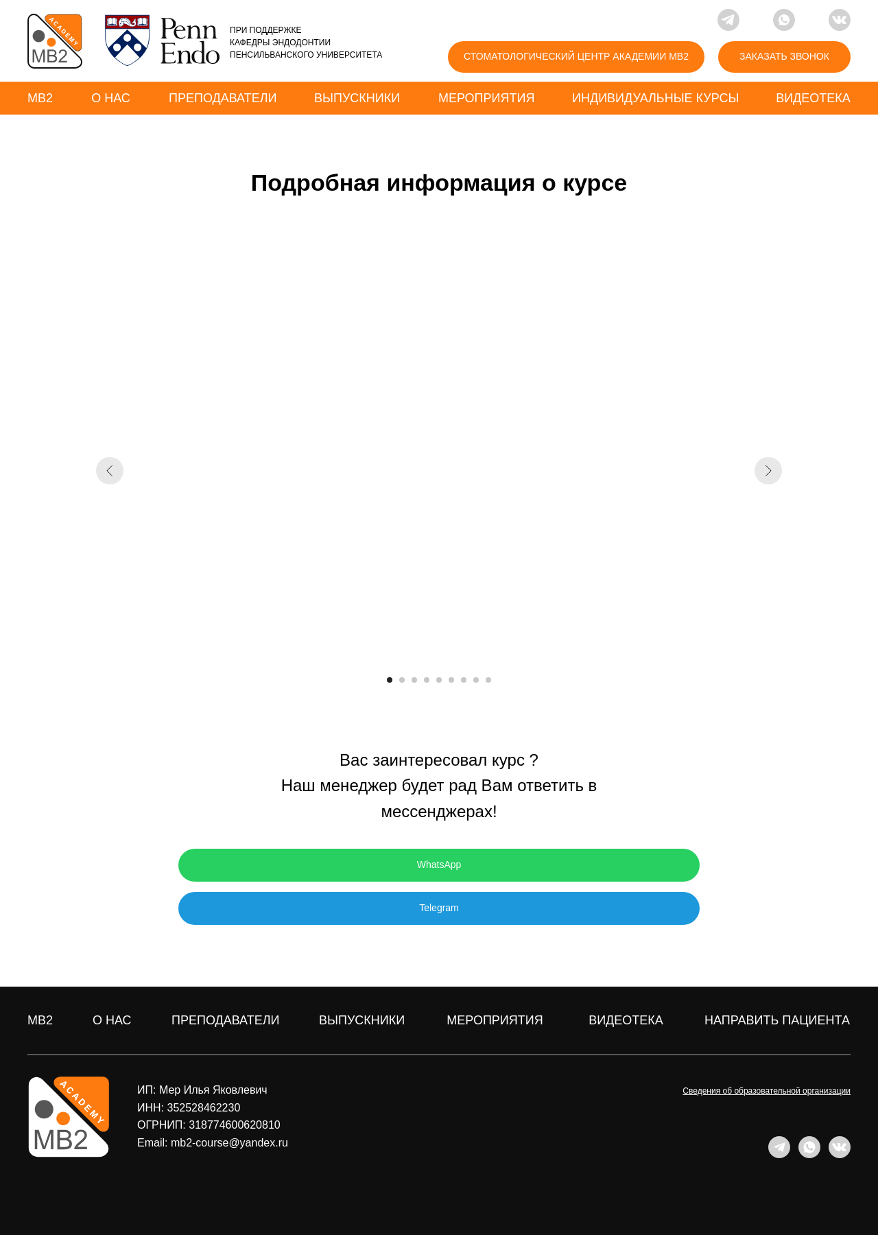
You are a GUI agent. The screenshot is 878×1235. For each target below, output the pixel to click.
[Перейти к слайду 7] (463, 680)
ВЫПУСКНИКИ (362, 1020)
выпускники (357, 98)
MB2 (40, 98)
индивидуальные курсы (655, 98)
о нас (110, 98)
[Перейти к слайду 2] (402, 680)
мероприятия (486, 98)
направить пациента (777, 1020)
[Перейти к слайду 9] (488, 680)
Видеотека (813, 98)
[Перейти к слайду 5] (439, 680)
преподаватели (222, 98)
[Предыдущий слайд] (109, 470)
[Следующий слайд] (768, 470)
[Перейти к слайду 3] (414, 680)
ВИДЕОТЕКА (626, 1020)
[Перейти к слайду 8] (476, 680)
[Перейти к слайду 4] (426, 680)
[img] (54, 41)
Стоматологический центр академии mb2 (576, 56)
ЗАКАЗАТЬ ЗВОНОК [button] (784, 56)
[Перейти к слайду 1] (389, 680)
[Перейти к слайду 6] (451, 680)
